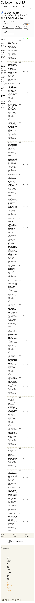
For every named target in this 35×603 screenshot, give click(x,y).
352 (27, 92)
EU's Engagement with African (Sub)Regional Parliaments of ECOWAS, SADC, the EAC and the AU (12, 181)
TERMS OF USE (5, 600)
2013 (2, 93)
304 (27, 477)
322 (27, 131)
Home (5, 6)
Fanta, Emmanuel (12, 104)
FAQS (14, 536)
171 (27, 291)
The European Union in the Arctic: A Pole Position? (12, 44)
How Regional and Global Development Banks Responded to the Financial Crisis (12, 89)
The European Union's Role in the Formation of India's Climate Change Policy (12, 284)
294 (27, 185)
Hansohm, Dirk (11, 122)
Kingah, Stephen (11, 83)
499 (27, 437)
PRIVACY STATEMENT (16, 599)
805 (27, 271)
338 (27, 165)
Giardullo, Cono (11, 329)
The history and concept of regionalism (12, 268)
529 (27, 386)
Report (2, 107)
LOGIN (31, 8)
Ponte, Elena (11, 158)
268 (27, 411)
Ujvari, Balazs (11, 62)
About (14, 9)
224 (27, 71)
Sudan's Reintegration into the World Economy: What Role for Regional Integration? (12, 127)
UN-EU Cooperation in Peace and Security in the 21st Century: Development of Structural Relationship (12, 360)
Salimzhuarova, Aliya (12, 85)
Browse (15, 6)
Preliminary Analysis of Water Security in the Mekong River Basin (12, 161)
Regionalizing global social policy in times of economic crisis (12, 146)
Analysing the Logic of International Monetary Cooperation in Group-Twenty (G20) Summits (12, 204)
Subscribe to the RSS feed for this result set (26, 23)
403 (27, 364)
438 (27, 227)
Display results (5, 32)
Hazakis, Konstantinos (11, 198)
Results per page (25, 27)
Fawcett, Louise (11, 265)
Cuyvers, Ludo (11, 218)
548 (27, 522)
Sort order (17, 26)
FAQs (5, 9)
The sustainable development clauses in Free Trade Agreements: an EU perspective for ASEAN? (12, 224)
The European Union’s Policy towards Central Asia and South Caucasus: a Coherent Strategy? (12, 309)
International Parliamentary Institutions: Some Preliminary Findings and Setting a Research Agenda (12, 382)
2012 (2, 90)
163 (27, 315)
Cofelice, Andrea (11, 176)
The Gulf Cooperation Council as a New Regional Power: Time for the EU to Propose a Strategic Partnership (12, 334)
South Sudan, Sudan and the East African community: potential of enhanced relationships (12, 518)
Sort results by (5, 26)
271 (27, 251)
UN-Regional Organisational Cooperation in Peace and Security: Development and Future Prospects (12, 433)
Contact (27, 536)
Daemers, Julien (11, 40)
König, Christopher (12, 471)
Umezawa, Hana (11, 239)
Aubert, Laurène (11, 304)
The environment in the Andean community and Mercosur (12, 474)
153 (27, 340)
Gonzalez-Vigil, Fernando (11, 398)
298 (27, 207)
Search (24, 6)
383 (27, 50)
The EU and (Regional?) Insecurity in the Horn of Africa (12, 107)
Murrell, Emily (11, 280)
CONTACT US (5, 599)
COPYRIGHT (18, 600)
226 (27, 149)
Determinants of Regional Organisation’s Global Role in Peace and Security (12, 455)
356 (27, 499)
